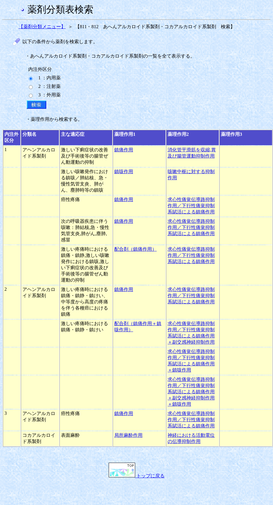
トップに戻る (137, 475)
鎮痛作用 (123, 149)
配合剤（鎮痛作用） (135, 249)
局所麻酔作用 (128, 435)
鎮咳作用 (123, 171)
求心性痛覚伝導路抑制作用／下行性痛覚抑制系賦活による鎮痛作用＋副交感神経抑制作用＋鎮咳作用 (191, 392)
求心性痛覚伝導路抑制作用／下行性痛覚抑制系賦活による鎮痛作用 (191, 205)
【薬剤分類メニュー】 (42, 26)
